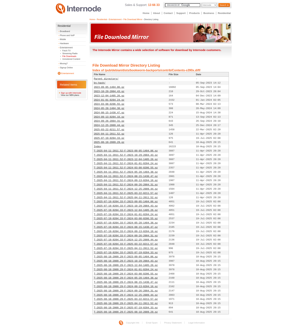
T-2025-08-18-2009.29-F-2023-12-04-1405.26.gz (126, 265)
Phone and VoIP (67, 35)
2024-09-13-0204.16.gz (109, 117)
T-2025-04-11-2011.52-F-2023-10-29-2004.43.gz (126, 155)
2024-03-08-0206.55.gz (109, 104)
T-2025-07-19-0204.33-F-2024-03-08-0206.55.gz (126, 218)
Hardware (64, 43)
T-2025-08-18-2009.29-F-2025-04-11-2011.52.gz (126, 303)
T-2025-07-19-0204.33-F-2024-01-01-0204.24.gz (126, 214)
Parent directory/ (106, 78)
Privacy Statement (173, 323)
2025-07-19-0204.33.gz (109, 138)
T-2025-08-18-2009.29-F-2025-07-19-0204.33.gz (126, 307)
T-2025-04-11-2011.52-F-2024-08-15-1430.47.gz (126, 176)
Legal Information (196, 323)
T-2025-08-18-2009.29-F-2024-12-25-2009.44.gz (126, 295)
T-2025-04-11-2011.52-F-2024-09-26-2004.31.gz (126, 184)
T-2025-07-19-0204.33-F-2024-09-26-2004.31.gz (126, 235)
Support (181, 13)
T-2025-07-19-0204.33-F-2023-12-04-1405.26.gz (126, 210)
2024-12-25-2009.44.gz (109, 125)
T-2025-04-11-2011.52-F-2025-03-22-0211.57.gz (126, 193)
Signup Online (66, 67)
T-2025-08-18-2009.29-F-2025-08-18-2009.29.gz (126, 312)
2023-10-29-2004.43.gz (109, 91)
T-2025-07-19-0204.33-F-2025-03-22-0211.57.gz (126, 244)
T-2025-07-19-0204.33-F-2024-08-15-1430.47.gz (126, 227)
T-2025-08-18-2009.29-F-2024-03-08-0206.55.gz (126, 273)
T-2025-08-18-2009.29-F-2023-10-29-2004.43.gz (126, 261)
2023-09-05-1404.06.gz (109, 87)
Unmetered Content (71, 59)
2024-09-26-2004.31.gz (109, 121)
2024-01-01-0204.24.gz (109, 100)
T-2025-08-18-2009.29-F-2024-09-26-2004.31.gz (126, 290)
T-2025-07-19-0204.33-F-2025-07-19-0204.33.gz (126, 252)
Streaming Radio (70, 53)
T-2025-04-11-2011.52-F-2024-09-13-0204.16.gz (126, 180)
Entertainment (66, 47)
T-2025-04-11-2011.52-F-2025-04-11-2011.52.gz (126, 197)
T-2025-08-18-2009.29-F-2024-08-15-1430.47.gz (126, 282)
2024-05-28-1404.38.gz (109, 108)
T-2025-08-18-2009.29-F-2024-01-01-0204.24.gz (126, 269)
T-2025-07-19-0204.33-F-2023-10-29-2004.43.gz (126, 206)
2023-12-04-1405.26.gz (109, 95)
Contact (168, 13)
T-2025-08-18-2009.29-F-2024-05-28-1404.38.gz (126, 278)
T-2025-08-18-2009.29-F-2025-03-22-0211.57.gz (126, 299)
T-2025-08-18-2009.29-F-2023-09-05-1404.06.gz (126, 256)
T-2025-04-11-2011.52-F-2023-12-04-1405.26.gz (126, 159)
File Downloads (69, 56)
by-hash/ (99, 83)
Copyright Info (132, 323)
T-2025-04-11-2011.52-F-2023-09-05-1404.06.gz (126, 150)
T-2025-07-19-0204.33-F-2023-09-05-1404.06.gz (126, 201)
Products (194, 13)
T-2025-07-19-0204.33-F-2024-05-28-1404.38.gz (126, 222)
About (156, 13)
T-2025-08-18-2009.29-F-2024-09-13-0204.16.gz (126, 286)
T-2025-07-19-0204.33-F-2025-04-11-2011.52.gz (126, 248)
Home (146, 13)
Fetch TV (66, 51)
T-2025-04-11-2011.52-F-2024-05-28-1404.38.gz (126, 172)
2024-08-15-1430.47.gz (109, 112)
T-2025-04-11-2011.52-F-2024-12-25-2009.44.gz (126, 189)
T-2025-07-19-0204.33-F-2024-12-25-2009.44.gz (126, 239)
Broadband (65, 31)
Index (97, 146)
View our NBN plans (70, 95)
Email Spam (152, 323)
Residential (224, 13)
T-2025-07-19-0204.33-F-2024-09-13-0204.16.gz (126, 231)
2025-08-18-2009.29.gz (109, 142)
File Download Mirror (132, 19)
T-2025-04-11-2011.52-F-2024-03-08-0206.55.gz (126, 167)
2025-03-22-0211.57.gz (109, 129)
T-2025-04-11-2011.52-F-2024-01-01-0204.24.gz (126, 163)
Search (223, 5)
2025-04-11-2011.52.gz (109, 134)
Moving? (64, 63)
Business (208, 13)
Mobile (63, 39)
